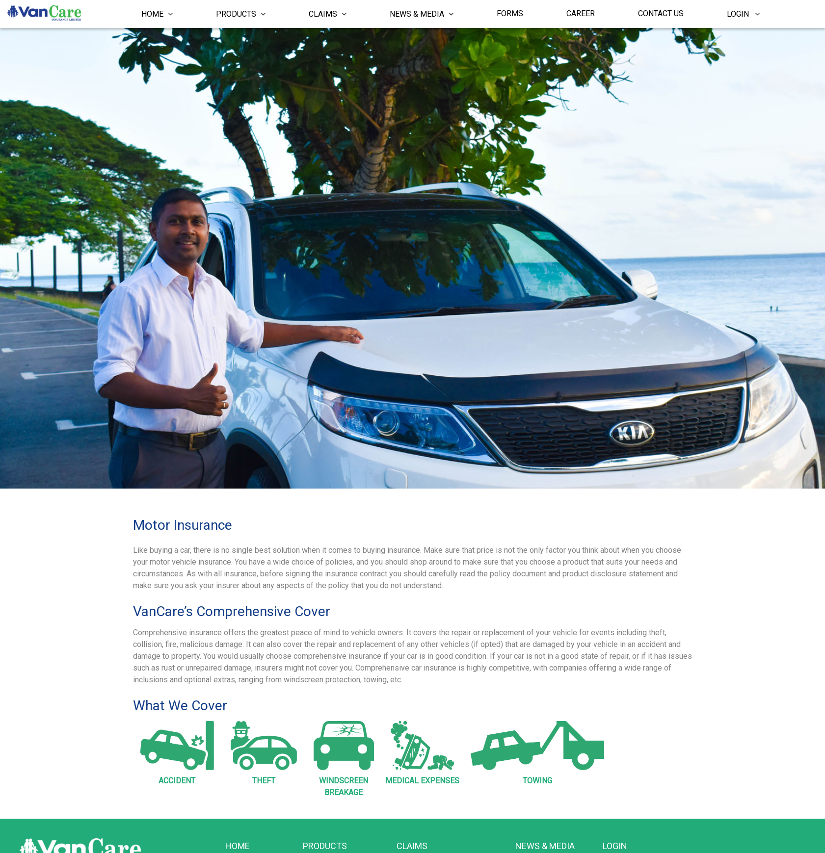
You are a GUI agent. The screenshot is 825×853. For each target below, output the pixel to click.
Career (580, 13)
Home (157, 14)
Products (241, 14)
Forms (510, 13)
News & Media (421, 14)
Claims (327, 14)
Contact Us (661, 13)
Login (743, 14)
